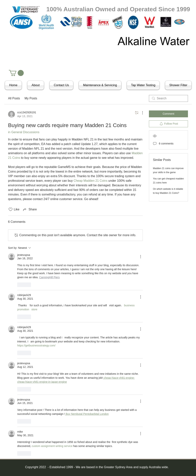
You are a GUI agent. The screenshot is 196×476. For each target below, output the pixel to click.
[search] (168, 98)
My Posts (30, 98)
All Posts (14, 98)
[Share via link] (29, 209)
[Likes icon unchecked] (10, 209)
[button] (16, 73)
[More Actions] (140, 112)
